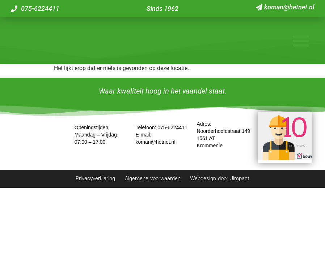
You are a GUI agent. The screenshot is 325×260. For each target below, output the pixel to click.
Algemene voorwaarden (151, 181)
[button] (300, 42)
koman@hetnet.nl (156, 145)
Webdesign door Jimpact (235, 181)
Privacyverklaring (79, 181)
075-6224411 (172, 130)
